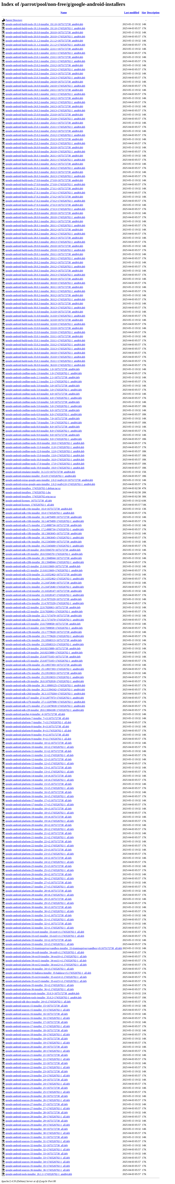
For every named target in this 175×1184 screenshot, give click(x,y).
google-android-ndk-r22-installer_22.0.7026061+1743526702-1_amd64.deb (44, 611)
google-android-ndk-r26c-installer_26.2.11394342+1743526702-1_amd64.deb (45, 689)
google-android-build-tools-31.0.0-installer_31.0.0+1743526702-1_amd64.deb (45, 315)
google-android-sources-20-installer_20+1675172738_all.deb (37, 1046)
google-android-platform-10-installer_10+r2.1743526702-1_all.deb (40, 747)
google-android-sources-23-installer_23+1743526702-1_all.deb (38, 1075)
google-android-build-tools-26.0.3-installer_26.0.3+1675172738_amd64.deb (44, 172)
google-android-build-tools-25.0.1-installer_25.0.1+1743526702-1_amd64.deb (45, 127)
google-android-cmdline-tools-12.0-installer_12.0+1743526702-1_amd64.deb (45, 451)
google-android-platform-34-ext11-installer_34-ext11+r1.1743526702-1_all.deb (46, 960)
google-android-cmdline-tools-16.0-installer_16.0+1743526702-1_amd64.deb (45, 459)
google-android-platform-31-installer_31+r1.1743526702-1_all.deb (40, 919)
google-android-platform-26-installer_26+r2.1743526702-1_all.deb (40, 878)
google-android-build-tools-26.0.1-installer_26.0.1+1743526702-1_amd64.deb (45, 159)
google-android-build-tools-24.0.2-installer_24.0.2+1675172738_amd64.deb (44, 98)
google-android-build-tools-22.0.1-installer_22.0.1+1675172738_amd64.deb (44, 49)
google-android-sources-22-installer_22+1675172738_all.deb (37, 1063)
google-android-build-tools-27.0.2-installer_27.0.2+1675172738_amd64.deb (44, 196)
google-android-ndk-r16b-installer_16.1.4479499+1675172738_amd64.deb (44, 517)
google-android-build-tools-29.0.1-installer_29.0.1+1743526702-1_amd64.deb (45, 258)
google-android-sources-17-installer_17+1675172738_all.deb (37, 1022)
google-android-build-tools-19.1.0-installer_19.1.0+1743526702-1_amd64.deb (45, 28)
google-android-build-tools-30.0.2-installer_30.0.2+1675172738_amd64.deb (44, 295)
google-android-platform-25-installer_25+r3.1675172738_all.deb (39, 866)
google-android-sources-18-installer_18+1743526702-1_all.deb (38, 1034)
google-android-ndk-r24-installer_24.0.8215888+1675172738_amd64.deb (43, 648)
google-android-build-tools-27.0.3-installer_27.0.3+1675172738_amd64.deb (44, 205)
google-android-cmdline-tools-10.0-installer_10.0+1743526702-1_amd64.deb (45, 443)
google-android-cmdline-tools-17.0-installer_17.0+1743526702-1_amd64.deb (45, 463)
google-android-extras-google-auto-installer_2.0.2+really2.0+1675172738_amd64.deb (49, 480)
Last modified (131, 12)
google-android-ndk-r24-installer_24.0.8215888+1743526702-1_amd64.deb (44, 652)
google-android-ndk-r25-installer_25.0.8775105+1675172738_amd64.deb (43, 656)
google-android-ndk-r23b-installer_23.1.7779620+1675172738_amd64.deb (44, 632)
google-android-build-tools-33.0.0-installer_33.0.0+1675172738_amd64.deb (44, 328)
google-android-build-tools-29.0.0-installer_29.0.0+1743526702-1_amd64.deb (45, 250)
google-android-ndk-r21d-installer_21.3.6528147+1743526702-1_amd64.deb (45, 595)
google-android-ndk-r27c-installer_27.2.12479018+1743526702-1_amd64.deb (45, 706)
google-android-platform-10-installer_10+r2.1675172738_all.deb (39, 743)
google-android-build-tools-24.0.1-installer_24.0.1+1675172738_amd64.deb (44, 90)
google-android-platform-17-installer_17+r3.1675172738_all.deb (39, 800)
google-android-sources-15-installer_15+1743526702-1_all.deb (38, 1010)
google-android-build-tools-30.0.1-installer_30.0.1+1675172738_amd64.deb (44, 287)
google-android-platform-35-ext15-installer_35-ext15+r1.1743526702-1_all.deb (46, 981)
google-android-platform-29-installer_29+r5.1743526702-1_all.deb (40, 903)
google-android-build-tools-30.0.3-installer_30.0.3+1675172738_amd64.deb (44, 303)
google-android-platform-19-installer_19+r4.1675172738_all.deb (39, 817)
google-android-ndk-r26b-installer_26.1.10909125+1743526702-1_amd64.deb (45, 685)
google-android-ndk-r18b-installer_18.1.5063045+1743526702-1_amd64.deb (45, 537)
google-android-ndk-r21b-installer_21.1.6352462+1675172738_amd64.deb (44, 574)
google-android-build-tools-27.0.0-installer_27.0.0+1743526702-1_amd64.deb (45, 184)
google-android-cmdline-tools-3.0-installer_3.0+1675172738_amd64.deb (43, 385)
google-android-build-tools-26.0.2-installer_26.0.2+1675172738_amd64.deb (44, 164)
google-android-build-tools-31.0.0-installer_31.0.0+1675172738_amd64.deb (44, 311)
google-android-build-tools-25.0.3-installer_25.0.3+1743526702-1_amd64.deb (45, 143)
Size (144, 12)
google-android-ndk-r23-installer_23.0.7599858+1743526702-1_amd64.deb (44, 628)
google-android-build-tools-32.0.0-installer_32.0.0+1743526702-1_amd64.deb (45, 324)
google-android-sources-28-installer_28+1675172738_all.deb (37, 1112)
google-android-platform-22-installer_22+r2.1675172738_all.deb (39, 841)
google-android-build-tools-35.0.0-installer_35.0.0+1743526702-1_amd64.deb (45, 357)
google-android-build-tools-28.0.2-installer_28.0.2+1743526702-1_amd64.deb (45, 233)
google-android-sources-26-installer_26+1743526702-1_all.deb (38, 1100)
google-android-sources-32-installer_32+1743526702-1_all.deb (38, 1149)
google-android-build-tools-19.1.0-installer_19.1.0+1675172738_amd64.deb (44, 24)
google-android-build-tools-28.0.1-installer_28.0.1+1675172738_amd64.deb (44, 221)
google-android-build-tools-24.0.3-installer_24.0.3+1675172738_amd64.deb (44, 106)
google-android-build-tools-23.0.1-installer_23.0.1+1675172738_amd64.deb (44, 57)
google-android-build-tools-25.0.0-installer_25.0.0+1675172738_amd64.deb (44, 114)
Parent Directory (14, 20)
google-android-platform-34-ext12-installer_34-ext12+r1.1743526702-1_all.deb (46, 964)
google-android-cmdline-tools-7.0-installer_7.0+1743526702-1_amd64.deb (44, 422)
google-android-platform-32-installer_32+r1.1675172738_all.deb (39, 923)
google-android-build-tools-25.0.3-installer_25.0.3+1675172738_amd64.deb (44, 139)
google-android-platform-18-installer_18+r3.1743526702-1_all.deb (40, 812)
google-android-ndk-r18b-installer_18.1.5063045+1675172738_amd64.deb (44, 533)
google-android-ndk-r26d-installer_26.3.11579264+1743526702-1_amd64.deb (45, 693)
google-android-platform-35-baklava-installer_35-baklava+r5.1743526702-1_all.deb (48, 973)
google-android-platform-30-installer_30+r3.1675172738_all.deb (39, 907)
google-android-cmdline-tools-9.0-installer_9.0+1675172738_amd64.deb (43, 435)
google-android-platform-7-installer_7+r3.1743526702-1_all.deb (38, 722)
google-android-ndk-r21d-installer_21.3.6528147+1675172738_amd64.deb (44, 591)
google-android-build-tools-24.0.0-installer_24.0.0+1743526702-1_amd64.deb (45, 86)
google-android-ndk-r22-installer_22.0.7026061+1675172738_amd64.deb (43, 607)
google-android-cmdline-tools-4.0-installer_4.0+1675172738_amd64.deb (43, 394)
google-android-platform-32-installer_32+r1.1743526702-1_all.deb (40, 927)
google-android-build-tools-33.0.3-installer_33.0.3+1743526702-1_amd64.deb (45, 348)
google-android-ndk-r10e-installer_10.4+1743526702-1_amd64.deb (40, 513)
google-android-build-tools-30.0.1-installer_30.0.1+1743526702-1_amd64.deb (45, 291)
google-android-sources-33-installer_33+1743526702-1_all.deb (38, 1157)
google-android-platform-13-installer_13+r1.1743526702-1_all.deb (40, 771)
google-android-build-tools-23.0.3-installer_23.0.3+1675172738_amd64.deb (44, 73)
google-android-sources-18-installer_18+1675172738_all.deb (37, 1030)
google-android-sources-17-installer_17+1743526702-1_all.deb (38, 1026)
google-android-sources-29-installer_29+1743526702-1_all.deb (38, 1125)
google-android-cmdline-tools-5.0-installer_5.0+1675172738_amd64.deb (43, 402)
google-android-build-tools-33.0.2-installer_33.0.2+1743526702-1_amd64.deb (45, 344)
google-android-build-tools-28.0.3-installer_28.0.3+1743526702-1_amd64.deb (45, 242)
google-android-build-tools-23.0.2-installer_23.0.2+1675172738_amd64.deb (44, 65)
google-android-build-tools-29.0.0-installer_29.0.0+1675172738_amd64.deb (44, 246)
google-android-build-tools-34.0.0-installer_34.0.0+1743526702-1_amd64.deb (45, 352)
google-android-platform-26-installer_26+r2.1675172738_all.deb (39, 874)
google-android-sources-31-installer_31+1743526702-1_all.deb (38, 1141)
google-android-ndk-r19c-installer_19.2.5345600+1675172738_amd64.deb (44, 541)
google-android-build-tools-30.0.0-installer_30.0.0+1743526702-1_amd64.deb (45, 283)
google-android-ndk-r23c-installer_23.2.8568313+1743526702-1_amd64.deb (45, 644)
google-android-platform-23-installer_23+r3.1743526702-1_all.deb (40, 853)
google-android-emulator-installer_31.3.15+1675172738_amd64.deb (40, 472)
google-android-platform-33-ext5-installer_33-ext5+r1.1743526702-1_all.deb (45, 936)
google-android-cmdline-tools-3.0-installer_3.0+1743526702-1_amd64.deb (44, 389)
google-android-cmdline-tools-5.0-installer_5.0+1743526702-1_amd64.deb (44, 406)
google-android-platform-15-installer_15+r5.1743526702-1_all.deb (40, 788)
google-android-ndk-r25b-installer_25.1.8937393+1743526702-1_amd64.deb (45, 669)
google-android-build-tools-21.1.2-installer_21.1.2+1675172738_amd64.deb (44, 40)
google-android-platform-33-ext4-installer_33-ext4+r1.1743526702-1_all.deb (45, 931)
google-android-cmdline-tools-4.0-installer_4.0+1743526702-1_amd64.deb (44, 398)
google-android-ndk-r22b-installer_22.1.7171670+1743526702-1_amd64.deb (45, 619)
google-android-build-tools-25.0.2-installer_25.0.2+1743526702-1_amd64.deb (45, 135)
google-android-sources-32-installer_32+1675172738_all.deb (37, 1145)
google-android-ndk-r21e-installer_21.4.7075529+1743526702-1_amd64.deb (45, 603)
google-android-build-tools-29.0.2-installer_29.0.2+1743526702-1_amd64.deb (45, 266)
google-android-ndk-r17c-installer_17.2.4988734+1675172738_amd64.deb (44, 525)
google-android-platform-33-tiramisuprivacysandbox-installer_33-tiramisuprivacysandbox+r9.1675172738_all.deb (64, 948)
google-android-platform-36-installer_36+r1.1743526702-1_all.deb (40, 989)
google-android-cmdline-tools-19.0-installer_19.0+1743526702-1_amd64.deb (45, 467)
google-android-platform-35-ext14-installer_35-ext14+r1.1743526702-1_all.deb (46, 977)
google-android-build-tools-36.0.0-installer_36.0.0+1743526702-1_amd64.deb (45, 365)
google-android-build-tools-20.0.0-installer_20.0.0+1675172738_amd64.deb (44, 32)
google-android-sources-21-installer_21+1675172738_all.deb (37, 1055)
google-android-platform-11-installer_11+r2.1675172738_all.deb (38, 751)
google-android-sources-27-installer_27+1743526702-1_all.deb (38, 1108)
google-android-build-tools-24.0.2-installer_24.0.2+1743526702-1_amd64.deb (45, 102)
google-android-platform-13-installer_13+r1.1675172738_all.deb (39, 767)
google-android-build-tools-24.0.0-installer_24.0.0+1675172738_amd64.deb (44, 81)
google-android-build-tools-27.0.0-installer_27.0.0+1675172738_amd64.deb (44, 180)
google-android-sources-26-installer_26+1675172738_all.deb (37, 1096)
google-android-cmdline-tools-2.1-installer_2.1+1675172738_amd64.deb (43, 377)
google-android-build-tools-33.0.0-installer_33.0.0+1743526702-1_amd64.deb (45, 332)
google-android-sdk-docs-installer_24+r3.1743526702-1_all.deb (38, 1001)
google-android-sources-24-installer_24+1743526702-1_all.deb (38, 1083)
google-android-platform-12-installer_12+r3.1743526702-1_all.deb (40, 763)
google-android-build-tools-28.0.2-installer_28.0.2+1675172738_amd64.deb (44, 229)
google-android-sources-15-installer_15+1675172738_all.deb (37, 1005)
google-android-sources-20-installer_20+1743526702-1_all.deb (38, 1051)
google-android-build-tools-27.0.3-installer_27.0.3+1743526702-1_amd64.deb (45, 209)
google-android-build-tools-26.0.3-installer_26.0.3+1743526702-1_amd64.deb (45, 176)
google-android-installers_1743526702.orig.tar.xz (31, 496)
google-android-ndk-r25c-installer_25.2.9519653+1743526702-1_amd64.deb (45, 677)
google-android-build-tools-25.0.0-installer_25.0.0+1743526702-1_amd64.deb (45, 118)
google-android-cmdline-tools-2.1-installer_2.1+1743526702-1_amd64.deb (44, 381)
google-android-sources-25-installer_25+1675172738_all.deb (37, 1088)
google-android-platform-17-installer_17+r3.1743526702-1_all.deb (40, 804)
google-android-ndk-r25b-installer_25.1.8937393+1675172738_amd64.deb (44, 665)
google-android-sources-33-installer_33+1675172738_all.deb (37, 1153)
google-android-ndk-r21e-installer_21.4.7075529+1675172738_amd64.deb (44, 599)
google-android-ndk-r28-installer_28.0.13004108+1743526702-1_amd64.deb (45, 710)
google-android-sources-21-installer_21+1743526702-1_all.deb (38, 1059)
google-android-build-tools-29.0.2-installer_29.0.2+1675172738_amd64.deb (44, 262)
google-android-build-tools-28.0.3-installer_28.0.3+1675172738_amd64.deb (44, 237)
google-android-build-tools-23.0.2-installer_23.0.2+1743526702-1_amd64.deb (45, 69)
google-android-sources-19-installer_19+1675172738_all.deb (37, 1038)
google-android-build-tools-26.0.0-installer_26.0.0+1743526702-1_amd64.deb (45, 151)
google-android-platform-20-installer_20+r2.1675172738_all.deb (39, 825)
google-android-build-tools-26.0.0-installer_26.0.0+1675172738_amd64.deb (44, 147)
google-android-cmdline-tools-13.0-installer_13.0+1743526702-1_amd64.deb (45, 455)
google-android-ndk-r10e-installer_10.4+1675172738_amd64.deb (39, 508)
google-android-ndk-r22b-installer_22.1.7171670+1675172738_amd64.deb (44, 615)
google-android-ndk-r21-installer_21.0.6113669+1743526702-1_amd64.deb (44, 570)
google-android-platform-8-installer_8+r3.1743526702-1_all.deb (38, 730)
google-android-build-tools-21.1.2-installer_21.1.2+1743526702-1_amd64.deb (45, 44)
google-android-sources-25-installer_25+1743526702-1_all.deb (38, 1092)
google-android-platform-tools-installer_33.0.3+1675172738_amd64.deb (42, 993)
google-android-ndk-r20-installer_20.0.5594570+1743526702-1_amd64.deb (44, 554)
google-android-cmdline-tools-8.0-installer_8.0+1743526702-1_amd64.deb (44, 430)
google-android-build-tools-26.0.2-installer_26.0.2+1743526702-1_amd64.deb (45, 168)
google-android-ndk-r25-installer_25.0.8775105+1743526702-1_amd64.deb (44, 660)
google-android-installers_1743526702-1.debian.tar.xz (33, 488)
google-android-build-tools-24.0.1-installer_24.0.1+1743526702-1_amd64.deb (45, 94)
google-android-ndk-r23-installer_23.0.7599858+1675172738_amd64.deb (43, 623)
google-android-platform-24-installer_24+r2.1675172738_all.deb (39, 858)
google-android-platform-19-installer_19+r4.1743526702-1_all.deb (40, 821)
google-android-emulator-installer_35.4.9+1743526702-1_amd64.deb (41, 476)
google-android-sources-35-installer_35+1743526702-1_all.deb (38, 1166)
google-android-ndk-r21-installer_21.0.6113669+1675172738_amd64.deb (43, 566)
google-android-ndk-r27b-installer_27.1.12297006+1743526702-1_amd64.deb (45, 702)
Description (153, 12)
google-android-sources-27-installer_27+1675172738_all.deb (37, 1104)
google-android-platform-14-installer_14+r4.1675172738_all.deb (39, 775)
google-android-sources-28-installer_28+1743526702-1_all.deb (38, 1116)
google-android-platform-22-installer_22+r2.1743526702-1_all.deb (40, 845)
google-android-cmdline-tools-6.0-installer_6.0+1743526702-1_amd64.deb (44, 414)
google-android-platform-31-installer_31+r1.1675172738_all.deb (39, 915)
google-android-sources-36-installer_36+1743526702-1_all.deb (38, 1170)
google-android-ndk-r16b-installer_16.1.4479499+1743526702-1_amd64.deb (45, 521)
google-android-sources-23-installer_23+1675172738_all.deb (37, 1071)
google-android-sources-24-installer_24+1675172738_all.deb (37, 1079)
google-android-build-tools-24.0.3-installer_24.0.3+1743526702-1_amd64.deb (45, 110)
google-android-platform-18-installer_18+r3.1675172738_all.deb (39, 808)
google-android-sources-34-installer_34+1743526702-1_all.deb (38, 1161)
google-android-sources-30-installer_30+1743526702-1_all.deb (38, 1133)
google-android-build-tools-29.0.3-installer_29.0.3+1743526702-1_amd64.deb (45, 274)
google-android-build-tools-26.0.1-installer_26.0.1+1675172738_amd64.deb (44, 155)
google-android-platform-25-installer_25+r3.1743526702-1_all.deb (40, 870)
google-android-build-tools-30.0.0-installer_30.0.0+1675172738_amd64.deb (44, 279)
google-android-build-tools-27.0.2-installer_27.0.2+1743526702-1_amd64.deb (45, 200)
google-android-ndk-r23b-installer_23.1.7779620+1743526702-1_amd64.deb (45, 636)
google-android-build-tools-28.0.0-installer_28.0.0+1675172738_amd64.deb (44, 213)
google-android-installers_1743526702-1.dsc (28, 492)
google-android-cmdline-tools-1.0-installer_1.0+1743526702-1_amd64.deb (44, 373)
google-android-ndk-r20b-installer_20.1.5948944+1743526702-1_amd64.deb (45, 562)
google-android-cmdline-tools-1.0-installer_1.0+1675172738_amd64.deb (43, 369)
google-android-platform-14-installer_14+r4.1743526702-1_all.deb (40, 780)
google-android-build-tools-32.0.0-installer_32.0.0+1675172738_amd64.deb (44, 320)
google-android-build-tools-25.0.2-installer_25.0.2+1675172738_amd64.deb (44, 131)
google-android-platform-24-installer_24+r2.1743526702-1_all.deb (40, 862)
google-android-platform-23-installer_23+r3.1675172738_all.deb (39, 849)
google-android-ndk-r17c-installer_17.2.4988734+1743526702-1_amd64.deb (45, 529)
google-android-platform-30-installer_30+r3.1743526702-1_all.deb (40, 911)
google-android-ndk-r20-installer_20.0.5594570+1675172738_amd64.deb (43, 550)
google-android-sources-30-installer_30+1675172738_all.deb (37, 1129)
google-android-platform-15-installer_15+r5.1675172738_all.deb (39, 784)
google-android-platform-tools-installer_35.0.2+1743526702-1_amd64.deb (43, 997)
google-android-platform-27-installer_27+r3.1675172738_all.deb (39, 882)
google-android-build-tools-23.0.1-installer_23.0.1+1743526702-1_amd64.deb (45, 61)
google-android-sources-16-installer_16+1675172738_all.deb (37, 1014)
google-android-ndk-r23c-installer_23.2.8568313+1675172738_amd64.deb (44, 640)
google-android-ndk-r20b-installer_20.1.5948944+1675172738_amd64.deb (44, 558)
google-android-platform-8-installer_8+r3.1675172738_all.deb (37, 726)
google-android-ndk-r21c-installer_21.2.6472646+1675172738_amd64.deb (44, 582)
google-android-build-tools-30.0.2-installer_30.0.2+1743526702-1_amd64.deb (45, 299)
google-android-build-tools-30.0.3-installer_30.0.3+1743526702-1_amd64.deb (45, 307)
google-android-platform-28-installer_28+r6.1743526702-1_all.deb (40, 895)
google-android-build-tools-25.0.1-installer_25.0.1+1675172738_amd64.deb (44, 122)
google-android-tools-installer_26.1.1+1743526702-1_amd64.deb (39, 1174)
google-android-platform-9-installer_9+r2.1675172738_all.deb (37, 734)
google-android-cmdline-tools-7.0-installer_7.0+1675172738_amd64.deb (43, 418)
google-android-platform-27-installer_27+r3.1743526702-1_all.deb (40, 886)
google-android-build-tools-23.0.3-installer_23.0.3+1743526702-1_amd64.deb (45, 77)
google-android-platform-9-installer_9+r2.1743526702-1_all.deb (38, 738)
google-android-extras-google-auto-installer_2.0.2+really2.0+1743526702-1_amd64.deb (50, 484)
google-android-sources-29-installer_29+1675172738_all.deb (37, 1120)
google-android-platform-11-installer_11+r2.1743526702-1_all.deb (40, 755)
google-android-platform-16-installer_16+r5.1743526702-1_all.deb (40, 796)
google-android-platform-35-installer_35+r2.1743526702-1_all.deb (40, 985)
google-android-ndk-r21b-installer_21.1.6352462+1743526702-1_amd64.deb (45, 578)
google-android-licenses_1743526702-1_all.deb (30, 504)
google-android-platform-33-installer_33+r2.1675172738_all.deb (39, 940)
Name (64, 12)
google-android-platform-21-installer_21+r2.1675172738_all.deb (39, 833)
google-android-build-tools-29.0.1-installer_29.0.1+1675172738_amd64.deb (44, 254)
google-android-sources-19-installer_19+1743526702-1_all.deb (38, 1042)
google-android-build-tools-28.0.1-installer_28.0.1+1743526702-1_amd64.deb (45, 225)
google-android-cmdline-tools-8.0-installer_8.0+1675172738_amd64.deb (43, 426)
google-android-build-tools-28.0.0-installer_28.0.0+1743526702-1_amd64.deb (45, 217)
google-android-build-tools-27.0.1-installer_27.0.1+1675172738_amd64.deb (44, 188)
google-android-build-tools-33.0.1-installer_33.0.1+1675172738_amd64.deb (44, 336)
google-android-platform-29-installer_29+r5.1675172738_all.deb (39, 899)
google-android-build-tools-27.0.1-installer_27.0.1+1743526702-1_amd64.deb (45, 192)
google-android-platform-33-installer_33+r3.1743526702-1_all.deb (40, 944)
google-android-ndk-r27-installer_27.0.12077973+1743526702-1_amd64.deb (45, 697)
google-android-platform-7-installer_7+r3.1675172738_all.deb (37, 718)
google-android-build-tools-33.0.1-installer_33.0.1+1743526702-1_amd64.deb (45, 340)
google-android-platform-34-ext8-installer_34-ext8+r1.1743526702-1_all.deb (45, 952)
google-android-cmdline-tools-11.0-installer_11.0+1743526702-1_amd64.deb (45, 447)
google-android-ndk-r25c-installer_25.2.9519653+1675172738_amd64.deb (44, 673)
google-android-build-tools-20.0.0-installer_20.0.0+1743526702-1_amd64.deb (45, 36)
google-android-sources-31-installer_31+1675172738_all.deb (37, 1137)
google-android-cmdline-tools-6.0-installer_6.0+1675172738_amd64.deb (43, 410)
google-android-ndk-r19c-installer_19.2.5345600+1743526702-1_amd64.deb (45, 545)
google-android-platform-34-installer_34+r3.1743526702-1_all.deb (40, 968)
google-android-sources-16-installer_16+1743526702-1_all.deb (38, 1018)
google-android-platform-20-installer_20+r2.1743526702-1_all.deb (40, 829)
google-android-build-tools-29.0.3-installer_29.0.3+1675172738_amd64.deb (44, 270)
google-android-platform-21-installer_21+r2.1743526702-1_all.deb (40, 837)
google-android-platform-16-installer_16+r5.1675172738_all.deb (39, 792)
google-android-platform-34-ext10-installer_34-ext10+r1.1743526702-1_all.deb (46, 956)
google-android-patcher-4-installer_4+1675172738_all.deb (35, 714)
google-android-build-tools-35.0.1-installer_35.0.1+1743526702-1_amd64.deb (45, 361)
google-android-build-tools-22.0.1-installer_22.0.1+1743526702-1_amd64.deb (45, 53)
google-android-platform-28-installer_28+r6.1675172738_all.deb (39, 890)
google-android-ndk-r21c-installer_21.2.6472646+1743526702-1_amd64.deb (45, 587)
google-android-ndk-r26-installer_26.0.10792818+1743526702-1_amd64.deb (45, 681)
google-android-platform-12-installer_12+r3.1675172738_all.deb (39, 759)
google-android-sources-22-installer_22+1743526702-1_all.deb (38, 1067)
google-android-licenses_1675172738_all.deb (29, 500)
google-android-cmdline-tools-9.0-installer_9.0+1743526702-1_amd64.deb (44, 439)
